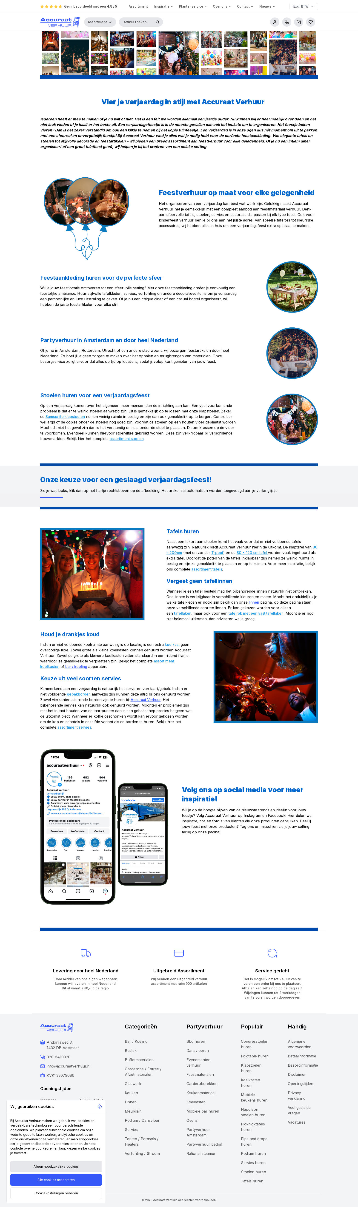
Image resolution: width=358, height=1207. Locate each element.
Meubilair (133, 1111)
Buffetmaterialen (139, 1059)
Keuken (131, 1093)
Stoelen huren (253, 1172)
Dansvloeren (197, 1050)
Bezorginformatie (303, 1065)
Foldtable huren (255, 1056)
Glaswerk (133, 1083)
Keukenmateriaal (200, 1093)
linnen (254, 602)
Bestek (131, 1050)
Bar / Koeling (136, 1041)
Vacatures (296, 1122)
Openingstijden (300, 1083)
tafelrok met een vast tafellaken (256, 613)
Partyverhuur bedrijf (204, 1144)
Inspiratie (164, 6)
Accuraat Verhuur (146, 699)
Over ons (222, 6)
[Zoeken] (157, 22)
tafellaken (182, 613)
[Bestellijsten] (310, 22)
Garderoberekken (202, 1083)
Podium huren (253, 1153)
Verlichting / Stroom (142, 1153)
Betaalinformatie (302, 1056)
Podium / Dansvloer (142, 1120)
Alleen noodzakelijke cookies (56, 1166)
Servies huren (253, 1162)
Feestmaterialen (200, 1074)
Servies (131, 1129)
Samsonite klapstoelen (65, 416)
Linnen (131, 1102)
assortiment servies (74, 727)
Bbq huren (195, 1041)
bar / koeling (76, 666)
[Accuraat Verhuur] (60, 22)
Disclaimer (297, 1074)
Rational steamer (201, 1153)
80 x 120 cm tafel (252, 552)
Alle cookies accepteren (56, 1180)
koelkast (172, 644)
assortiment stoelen (127, 438)
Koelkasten (196, 1102)
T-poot (217, 552)
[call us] (286, 22)
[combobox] (303, 6)
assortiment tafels (206, 569)
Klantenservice (193, 6)
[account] (274, 22)
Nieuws (267, 6)
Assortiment (138, 6)
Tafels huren (252, 1181)
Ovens (192, 1120)
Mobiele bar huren (202, 1111)
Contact (245, 6)
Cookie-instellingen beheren (56, 1193)
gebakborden (79, 694)
